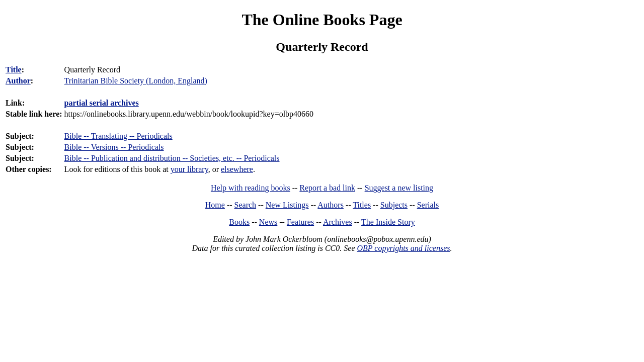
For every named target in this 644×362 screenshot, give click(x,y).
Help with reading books (250, 188)
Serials (428, 205)
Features (300, 222)
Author (18, 80)
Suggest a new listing (399, 188)
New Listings (287, 205)
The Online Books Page (322, 20)
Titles (362, 205)
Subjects (394, 205)
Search (245, 205)
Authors (330, 205)
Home (215, 205)
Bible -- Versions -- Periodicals (114, 147)
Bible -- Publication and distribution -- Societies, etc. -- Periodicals (172, 158)
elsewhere (237, 169)
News (268, 222)
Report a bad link (327, 188)
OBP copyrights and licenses (403, 248)
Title (14, 69)
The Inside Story (388, 222)
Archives (337, 222)
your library (189, 169)
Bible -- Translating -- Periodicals (118, 136)
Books (239, 222)
